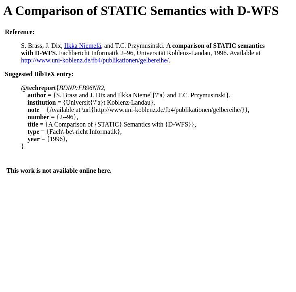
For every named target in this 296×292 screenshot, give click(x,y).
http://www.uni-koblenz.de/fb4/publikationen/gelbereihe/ (95, 60)
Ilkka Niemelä (82, 45)
